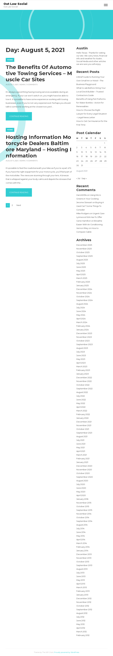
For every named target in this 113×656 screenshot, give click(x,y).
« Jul (78, 178)
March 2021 (81, 455)
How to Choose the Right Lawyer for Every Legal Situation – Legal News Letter (91, 114)
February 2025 (83, 282)
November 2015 (83, 503)
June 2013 (80, 576)
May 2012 (80, 624)
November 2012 (83, 602)
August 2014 (82, 525)
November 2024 (84, 293)
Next (18, 205)
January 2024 (82, 330)
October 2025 (82, 252)
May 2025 (80, 271)
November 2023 (84, 337)
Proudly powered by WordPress (66, 652)
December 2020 (84, 466)
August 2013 (82, 569)
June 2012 (80, 620)
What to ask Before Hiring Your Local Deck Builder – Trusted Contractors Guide (91, 91)
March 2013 (81, 587)
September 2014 (84, 521)
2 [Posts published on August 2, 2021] (76, 147)
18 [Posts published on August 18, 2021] (87, 156)
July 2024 (80, 307)
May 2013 (80, 580)
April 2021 (80, 451)
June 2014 (80, 532)
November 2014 (83, 514)
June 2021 (80, 444)
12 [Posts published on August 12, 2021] (91, 152)
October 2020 (83, 473)
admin (22, 85)
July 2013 (80, 573)
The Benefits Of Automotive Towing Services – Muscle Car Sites (39, 73)
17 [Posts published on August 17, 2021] (82, 156)
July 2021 (80, 440)
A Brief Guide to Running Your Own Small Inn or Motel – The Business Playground (90, 80)
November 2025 (84, 249)
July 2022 (80, 396)
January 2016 (82, 499)
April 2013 (80, 584)
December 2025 (84, 245)
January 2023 (82, 374)
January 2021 (82, 462)
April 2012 (80, 628)
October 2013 (82, 562)
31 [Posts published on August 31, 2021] (82, 165)
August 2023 (82, 348)
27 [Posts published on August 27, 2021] (96, 161)
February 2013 (83, 591)
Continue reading (20, 115)
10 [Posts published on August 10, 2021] (82, 152)
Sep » (84, 178)
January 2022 (82, 418)
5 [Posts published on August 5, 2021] (90, 147)
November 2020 (84, 470)
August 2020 (82, 481)
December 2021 (84, 422)
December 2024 (84, 289)
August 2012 (81, 613)
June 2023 (81, 355)
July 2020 (80, 484)
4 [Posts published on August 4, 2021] (86, 147)
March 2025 (81, 278)
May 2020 (80, 492)
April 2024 (81, 319)
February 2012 (82, 635)
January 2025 (82, 285)
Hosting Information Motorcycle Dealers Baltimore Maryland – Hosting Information (38, 146)
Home (10, 60)
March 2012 (81, 632)
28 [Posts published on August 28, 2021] (101, 161)
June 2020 (81, 488)
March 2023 (81, 366)
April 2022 (80, 407)
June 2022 (81, 400)
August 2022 (82, 392)
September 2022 (84, 389)
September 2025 (84, 256)
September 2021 (84, 433)
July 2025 (80, 263)
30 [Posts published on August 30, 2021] (77, 165)
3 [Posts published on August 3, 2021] (81, 147)
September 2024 (84, 300)
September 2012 (84, 609)
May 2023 (80, 359)
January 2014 (82, 551)
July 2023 (80, 352)
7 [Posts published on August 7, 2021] (100, 147)
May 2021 (80, 447)
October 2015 (82, 506)
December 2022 (84, 377)
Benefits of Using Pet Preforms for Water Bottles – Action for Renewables (90, 103)
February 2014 (83, 547)
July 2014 (80, 528)
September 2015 (84, 510)
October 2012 (82, 606)
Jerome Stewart (84, 202)
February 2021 (82, 458)
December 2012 (84, 598)
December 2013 (84, 554)
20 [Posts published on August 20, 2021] (96, 156)
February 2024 (83, 326)
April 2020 (81, 495)
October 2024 (83, 296)
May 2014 (80, 536)
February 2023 (83, 370)
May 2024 (80, 315)
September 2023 (84, 344)
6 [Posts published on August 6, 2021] (95, 147)
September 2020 (84, 477)
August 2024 (82, 304)
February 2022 (83, 414)
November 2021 (83, 425)
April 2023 (81, 363)
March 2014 (81, 543)
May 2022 (80, 403)
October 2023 (83, 341)
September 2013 (84, 565)
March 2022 (81, 411)
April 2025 (80, 274)
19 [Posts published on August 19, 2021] (91, 156)
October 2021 (82, 429)
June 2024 (81, 311)
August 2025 (82, 260)
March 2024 (81, 322)
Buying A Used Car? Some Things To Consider (90, 206)
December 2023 (84, 333)
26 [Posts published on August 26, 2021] (91, 161)
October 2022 (82, 385)
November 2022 (84, 381)
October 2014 (82, 517)
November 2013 (83, 558)
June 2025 (81, 267)
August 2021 (81, 436)
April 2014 (80, 539)
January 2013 (82, 595)
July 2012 (80, 617)
